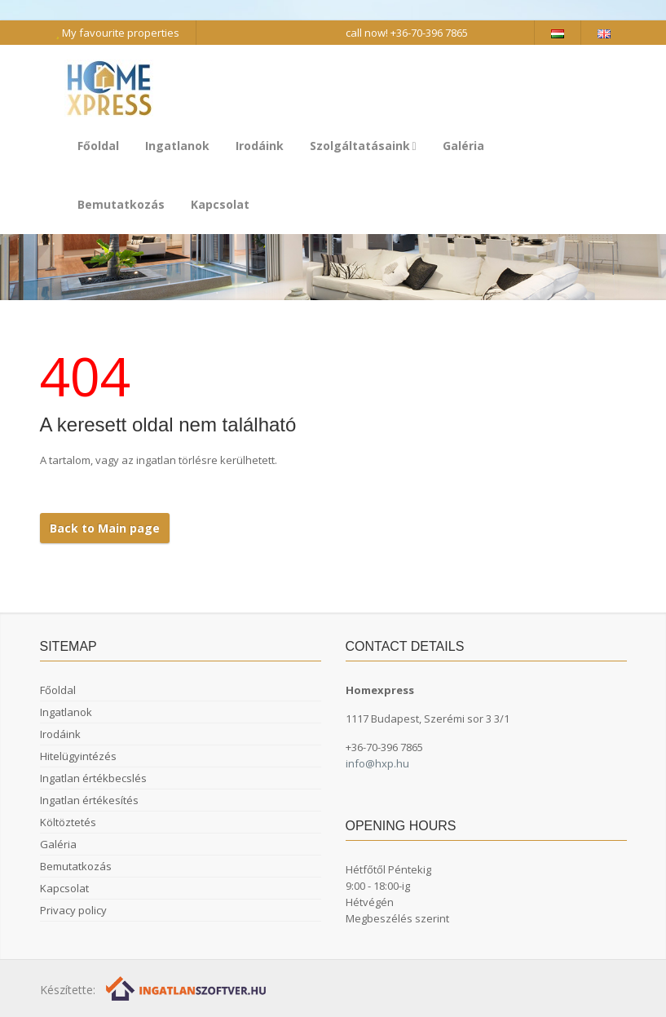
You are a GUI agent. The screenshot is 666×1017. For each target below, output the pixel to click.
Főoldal (98, 145)
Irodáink (260, 145)
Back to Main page (105, 528)
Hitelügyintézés (78, 756)
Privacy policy (73, 910)
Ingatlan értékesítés (89, 800)
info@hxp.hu (377, 763)
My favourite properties (117, 32)
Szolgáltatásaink (363, 145)
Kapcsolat (220, 204)
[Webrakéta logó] (187, 988)
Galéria (463, 145)
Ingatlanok (177, 145)
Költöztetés (68, 822)
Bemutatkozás (121, 204)
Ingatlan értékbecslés (93, 778)
